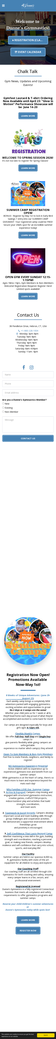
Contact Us (28, 441)
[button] (3, 5)
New (7, 407)
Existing (9, 411)
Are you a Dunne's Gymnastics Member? (24, 403)
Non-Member (11, 415)
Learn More (28, 115)
